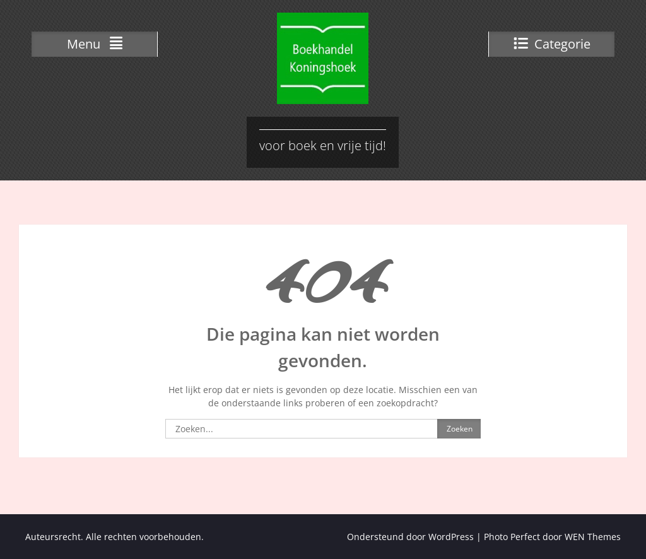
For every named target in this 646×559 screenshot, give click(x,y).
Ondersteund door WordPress (410, 537)
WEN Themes (593, 537)
